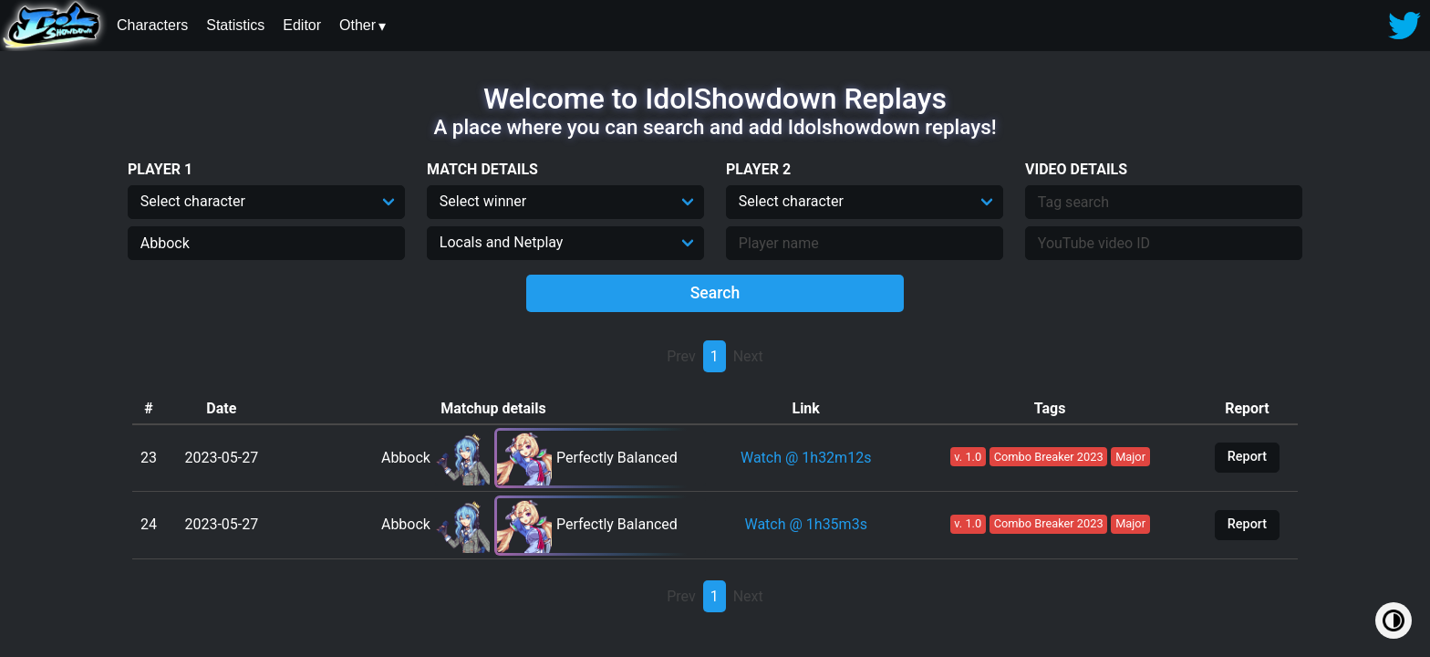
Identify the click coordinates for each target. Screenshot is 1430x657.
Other (357, 25)
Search (715, 293)
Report (1247, 456)
